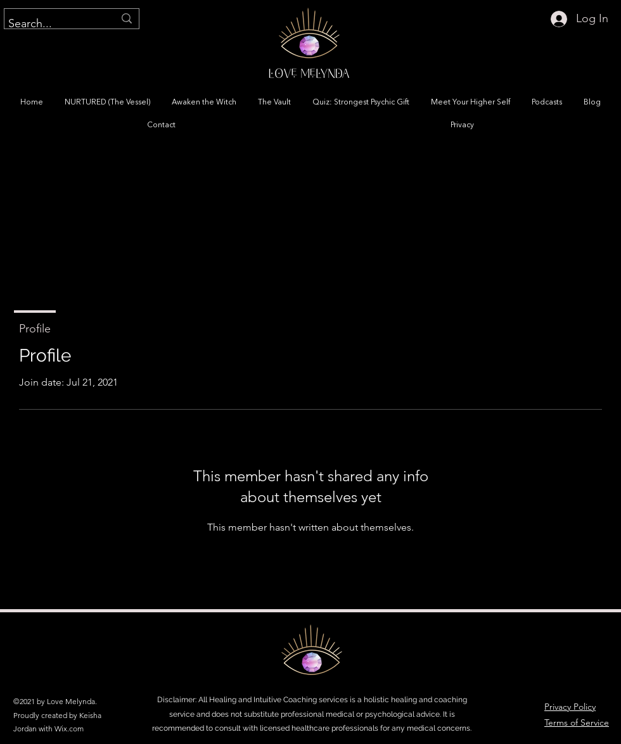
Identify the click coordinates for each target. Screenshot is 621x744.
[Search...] (51, 24)
